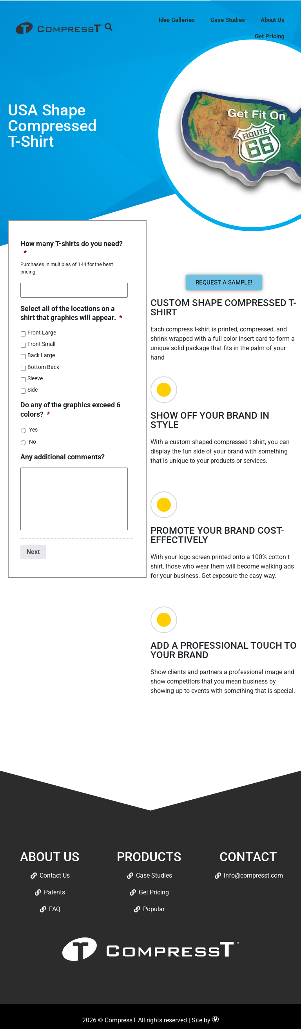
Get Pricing (270, 36)
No (32, 442)
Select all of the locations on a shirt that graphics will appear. (71, 313)
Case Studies (227, 19)
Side (32, 390)
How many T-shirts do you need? (71, 248)
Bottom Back (43, 367)
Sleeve (35, 378)
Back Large (41, 355)
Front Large (41, 332)
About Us (273, 19)
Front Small (41, 344)
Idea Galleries (177, 19)
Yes (33, 429)
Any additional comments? (62, 457)
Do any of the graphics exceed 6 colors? (70, 409)
